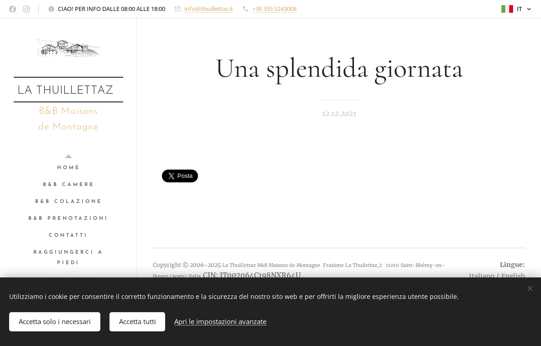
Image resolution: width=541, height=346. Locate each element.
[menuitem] (68, 168)
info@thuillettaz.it (208, 9)
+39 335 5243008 (274, 9)
